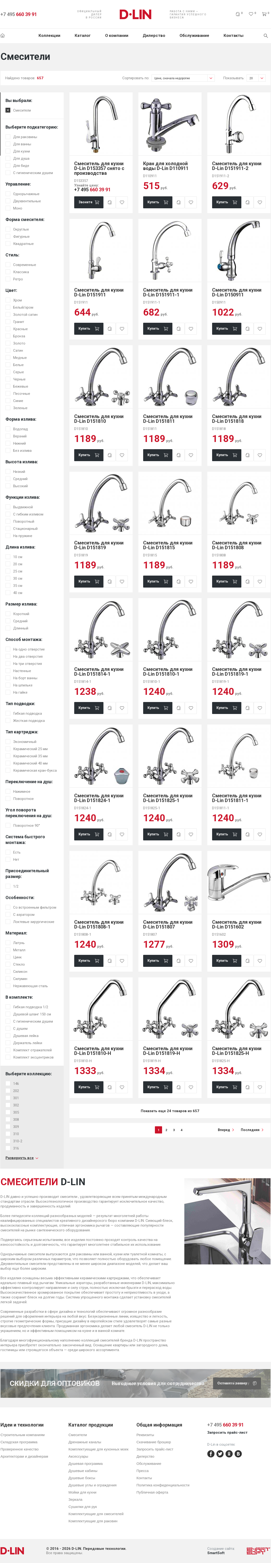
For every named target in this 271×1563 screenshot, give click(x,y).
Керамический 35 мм (30, 756)
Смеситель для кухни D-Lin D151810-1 (167, 671)
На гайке (20, 692)
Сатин (18, 350)
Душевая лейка (26, 1036)
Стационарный (25, 529)
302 (16, 1105)
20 (257, 78)
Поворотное (23, 799)
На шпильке (23, 685)
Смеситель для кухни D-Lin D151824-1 (99, 798)
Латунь (19, 943)
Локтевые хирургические (33, 922)
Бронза (19, 336)
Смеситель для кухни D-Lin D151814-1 (99, 671)
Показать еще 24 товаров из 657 (170, 1111)
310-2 (17, 1141)
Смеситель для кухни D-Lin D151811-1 (236, 798)
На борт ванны (25, 678)
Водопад (20, 429)
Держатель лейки (27, 1043)
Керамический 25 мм (30, 749)
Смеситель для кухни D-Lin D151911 (99, 292)
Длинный (20, 628)
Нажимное (21, 791)
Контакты (233, 35)
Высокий (20, 486)
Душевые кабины (82, 1471)
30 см (17, 578)
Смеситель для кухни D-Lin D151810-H (99, 1051)
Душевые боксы (81, 1478)
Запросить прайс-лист (154, 1449)
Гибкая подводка (27, 713)
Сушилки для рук (82, 1507)
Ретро (18, 279)
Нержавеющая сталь (30, 986)
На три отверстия (27, 664)
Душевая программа (85, 1463)
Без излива (22, 450)
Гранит (18, 322)
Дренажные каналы (84, 1442)
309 (16, 1127)
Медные (20, 358)
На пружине (22, 536)
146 (16, 1084)
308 (16, 1119)
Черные (19, 379)
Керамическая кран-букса (35, 770)
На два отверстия (28, 656)
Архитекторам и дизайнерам (24, 1456)
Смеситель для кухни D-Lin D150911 (236, 292)
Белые (18, 365)
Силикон (20, 971)
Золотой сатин (25, 314)
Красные (20, 329)
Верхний (20, 436)
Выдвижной (23, 507)
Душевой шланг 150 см (32, 1014)
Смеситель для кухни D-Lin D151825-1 (167, 798)
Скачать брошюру (239, 1383)
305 (16, 1112)
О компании (116, 35)
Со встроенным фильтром (34, 907)
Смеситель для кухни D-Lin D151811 (167, 418)
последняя (250, 1130)
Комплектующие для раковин (93, 1521)
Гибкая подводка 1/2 (30, 1007)
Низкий (19, 472)
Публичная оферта (152, 1492)
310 (16, 1134)
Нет (16, 859)
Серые (18, 372)
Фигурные (21, 236)
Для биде (21, 166)
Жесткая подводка (29, 721)
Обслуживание (194, 35)
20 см (17, 564)
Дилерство (154, 35)
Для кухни (21, 151)
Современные (24, 265)
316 (16, 1148)
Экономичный (24, 742)
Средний (20, 479)
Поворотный (23, 521)
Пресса (142, 1471)
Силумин (20, 979)
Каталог (83, 35)
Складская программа (18, 1442)
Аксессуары (78, 1456)
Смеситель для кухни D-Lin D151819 (99, 545)
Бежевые (20, 386)
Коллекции (49, 35)
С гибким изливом (28, 514)
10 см (17, 557)
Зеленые (20, 408)
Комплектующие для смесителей (96, 1514)
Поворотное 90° (26, 825)
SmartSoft (216, 1553)
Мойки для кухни (82, 1492)
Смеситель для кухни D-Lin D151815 (167, 545)
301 (16, 1098)
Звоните (85, 202)
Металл (19, 950)
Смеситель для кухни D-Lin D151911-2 (236, 166)
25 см (17, 571)
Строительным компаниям (22, 1435)
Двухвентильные (27, 201)
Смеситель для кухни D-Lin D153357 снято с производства (99, 168)
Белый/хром (23, 307)
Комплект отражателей (32, 1050)
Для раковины (25, 137)
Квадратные (23, 244)
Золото (19, 343)
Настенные (22, 671)
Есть (17, 852)
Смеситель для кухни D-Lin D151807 (167, 924)
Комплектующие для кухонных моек (98, 1449)
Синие (18, 401)
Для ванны (22, 144)
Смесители (22, 110)
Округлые (21, 229)
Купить (153, 202)
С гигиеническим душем (33, 173)
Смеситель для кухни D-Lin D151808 (236, 545)
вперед (224, 1130)
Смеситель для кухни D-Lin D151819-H (167, 1051)
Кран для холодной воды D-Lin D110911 (165, 166)
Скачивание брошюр (153, 1442)
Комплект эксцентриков (33, 1057)
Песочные (21, 393)
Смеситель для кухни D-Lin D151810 (99, 418)
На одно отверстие (29, 649)
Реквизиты (145, 1435)
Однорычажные (26, 194)
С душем (20, 1028)
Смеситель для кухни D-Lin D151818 (236, 418)
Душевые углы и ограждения (92, 1485)
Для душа (21, 158)
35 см (17, 585)
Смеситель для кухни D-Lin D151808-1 (99, 924)
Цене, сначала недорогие (184, 78)
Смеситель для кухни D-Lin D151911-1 (167, 292)
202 (16, 1091)
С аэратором (23, 914)
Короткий (21, 614)
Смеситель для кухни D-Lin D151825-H (236, 1051)
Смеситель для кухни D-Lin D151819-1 (236, 671)
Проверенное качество (19, 1449)
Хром (17, 300)
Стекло (19, 964)
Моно (17, 208)
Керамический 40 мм (30, 763)
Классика (21, 272)
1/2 (15, 886)
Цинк (17, 957)
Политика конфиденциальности (162, 1485)
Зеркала (75, 1499)
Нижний (19, 443)
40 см (17, 593)
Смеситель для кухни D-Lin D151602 (236, 924)
